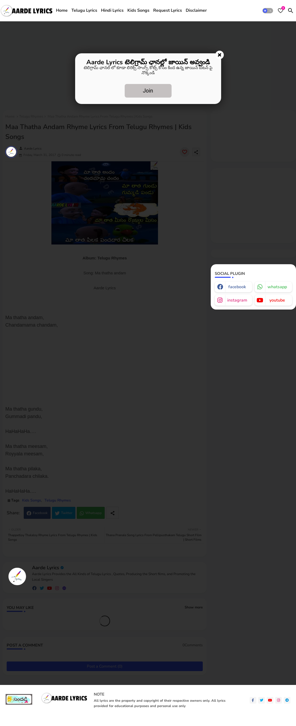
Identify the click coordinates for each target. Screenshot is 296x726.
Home (62, 10)
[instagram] (278, 700)
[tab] (62, 10)
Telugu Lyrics (84, 10)
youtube (277, 300)
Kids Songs (138, 10)
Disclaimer (196, 10)
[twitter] (261, 700)
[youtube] (270, 700)
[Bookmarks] (280, 10)
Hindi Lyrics (112, 10)
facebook (237, 287)
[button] (267, 10)
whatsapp (277, 287)
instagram (237, 300)
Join (148, 90)
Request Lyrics (167, 10)
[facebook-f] (253, 700)
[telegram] (287, 700)
